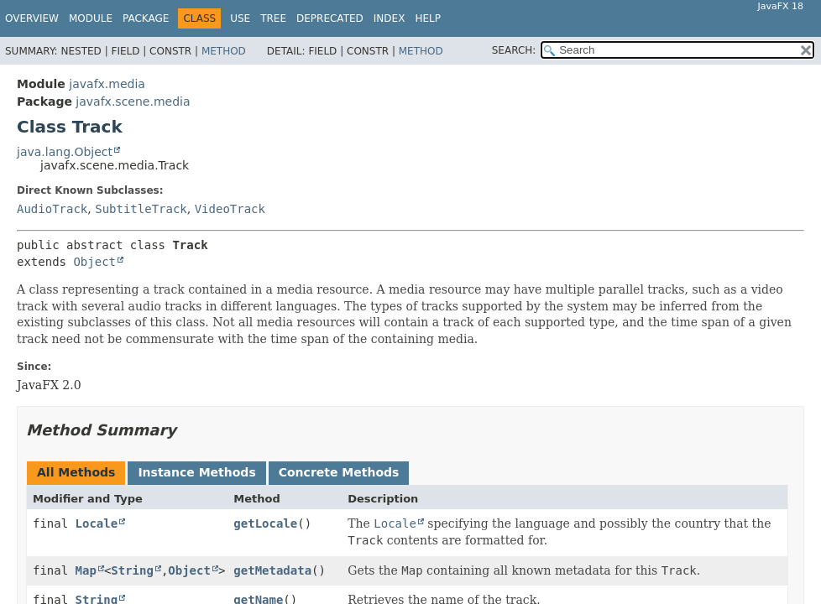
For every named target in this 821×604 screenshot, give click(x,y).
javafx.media (107, 84)
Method (223, 51)
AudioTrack (52, 209)
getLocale (265, 523)
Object (94, 261)
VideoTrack (230, 209)
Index (389, 18)
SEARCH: (514, 50)
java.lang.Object (64, 152)
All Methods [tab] (76, 472)
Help (428, 18)
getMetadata (272, 570)
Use (240, 18)
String (132, 570)
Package (146, 18)
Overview (32, 18)
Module (90, 18)
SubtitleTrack (141, 209)
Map (86, 570)
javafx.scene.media (133, 101)
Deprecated (329, 18)
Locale (97, 523)
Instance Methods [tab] (196, 472)
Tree (273, 18)
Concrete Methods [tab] (339, 472)
